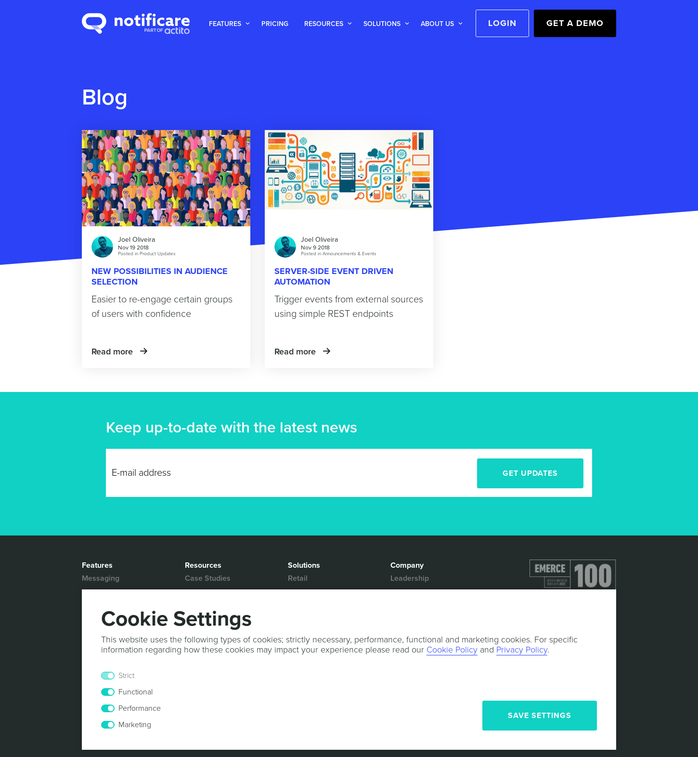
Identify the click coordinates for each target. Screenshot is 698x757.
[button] (227, 24)
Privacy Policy (521, 649)
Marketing (134, 725)
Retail (298, 578)
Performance (139, 708)
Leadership (409, 578)
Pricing (274, 24)
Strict (126, 675)
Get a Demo (575, 23)
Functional (135, 692)
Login (502, 23)
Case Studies (208, 578)
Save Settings (539, 715)
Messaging (100, 578)
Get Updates (530, 473)
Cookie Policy (452, 649)
